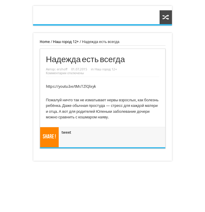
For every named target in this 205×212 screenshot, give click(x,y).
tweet (66, 132)
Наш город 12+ (66, 41)
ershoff (62, 69)
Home (45, 41)
